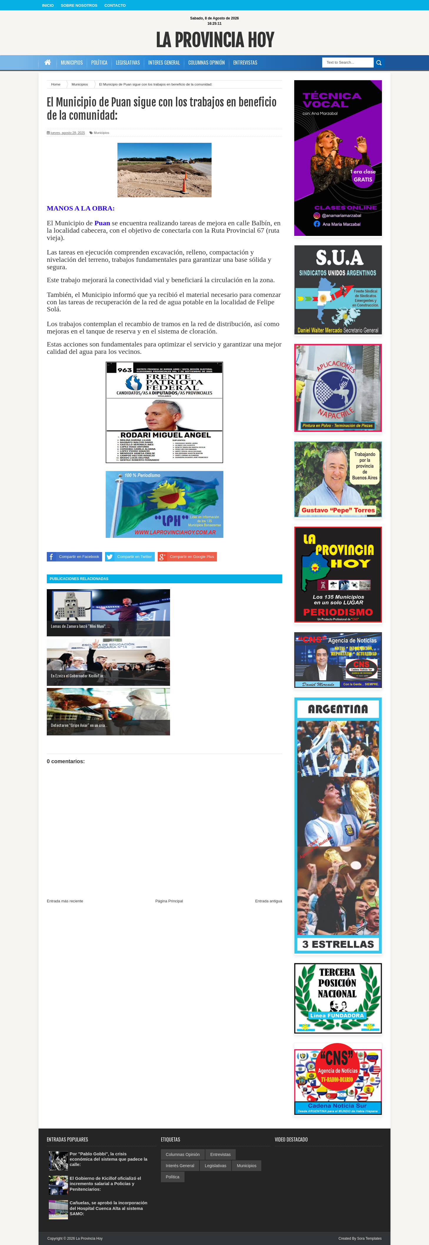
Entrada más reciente (65, 802)
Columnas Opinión (183, 1154)
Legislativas (215, 1165)
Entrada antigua (268, 802)
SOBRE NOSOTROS (79, 5)
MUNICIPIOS (72, 62)
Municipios (101, 132)
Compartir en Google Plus (186, 556)
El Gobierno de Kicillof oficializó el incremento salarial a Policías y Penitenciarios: (108, 1183)
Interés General (180, 1165)
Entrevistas (220, 1154)
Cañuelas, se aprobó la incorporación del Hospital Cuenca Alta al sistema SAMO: (108, 1208)
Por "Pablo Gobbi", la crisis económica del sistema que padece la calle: (109, 1159)
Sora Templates (369, 1238)
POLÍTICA (99, 62)
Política (172, 1177)
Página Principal (169, 802)
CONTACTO (115, 5)
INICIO (48, 5)
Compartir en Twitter (128, 556)
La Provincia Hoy (214, 39)
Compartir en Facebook (73, 556)
